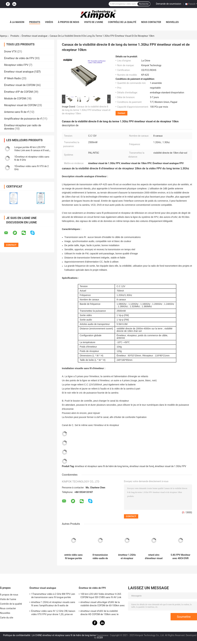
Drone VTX (10, 51)
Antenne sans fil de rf (16, 111)
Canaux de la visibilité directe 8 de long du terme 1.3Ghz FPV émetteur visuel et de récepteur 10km (86, 110)
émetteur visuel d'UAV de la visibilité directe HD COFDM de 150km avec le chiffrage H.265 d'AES (99, 613)
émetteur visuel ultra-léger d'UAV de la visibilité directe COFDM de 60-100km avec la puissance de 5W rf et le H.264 (102, 604)
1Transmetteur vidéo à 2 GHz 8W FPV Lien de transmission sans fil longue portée (53, 596)
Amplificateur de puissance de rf (23, 118)
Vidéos (49, 22)
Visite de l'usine (93, 22)
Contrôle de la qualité (122, 22)
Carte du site (6, 617)
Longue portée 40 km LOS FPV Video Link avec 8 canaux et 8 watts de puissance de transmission (32, 150)
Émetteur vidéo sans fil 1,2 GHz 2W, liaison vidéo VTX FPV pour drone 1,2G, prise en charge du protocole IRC (53, 613)
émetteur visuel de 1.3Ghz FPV (170, 466)
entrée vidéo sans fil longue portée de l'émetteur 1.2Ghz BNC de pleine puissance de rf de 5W (73, 557)
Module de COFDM (15, 98)
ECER (100, 637)
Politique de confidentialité (16, 635)
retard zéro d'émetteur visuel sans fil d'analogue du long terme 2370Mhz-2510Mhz (153, 557)
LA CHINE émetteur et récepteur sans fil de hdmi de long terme (64, 635)
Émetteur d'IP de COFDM (18, 91)
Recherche (144, 4)
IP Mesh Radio (12, 78)
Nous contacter (151, 22)
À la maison (17, 22)
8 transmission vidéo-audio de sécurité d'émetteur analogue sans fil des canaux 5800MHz (100, 557)
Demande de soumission (168, 3)
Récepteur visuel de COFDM (20, 105)
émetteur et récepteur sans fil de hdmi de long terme (101, 466)
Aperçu (3, 36)
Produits (34, 22)
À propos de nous (68, 22)
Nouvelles (172, 22)
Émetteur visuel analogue (34, 36)
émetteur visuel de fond (141, 466)
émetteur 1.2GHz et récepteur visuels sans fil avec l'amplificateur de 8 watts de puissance (127, 557)
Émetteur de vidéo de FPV (19, 58)
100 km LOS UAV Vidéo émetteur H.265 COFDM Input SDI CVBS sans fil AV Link (100, 596)
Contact (121, 113)
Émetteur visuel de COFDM (19, 85)
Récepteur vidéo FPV (16, 64)
